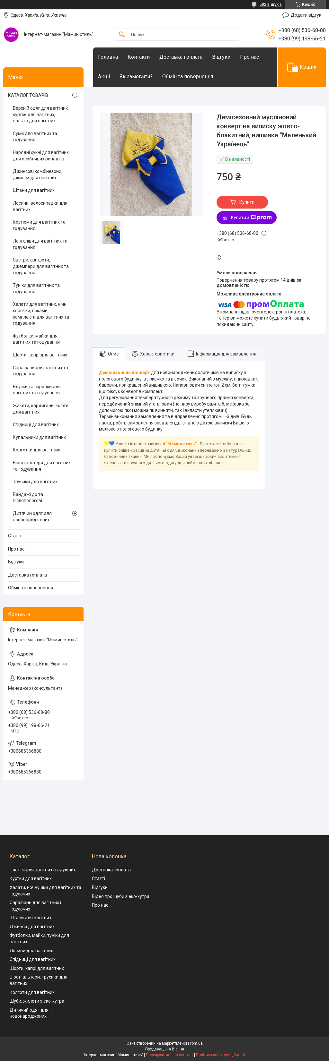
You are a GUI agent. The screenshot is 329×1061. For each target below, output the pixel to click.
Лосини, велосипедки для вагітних (40, 206)
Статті (14, 535)
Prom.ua (195, 1043)
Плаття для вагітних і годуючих (43, 869)
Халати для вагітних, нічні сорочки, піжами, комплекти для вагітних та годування (41, 314)
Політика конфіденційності (220, 1055)
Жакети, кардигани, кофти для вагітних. (40, 409)
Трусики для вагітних (35, 481)
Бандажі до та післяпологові (28, 497)
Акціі (104, 76)
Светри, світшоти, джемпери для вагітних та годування (41, 266)
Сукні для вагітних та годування (35, 136)
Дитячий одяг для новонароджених (32, 516)
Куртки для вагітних (31, 878)
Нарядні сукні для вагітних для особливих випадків (41, 155)
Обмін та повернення (187, 76)
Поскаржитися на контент (169, 1055)
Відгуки (221, 57)
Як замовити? (136, 76)
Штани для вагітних (34, 190)
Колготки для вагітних (36, 449)
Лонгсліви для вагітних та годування (40, 244)
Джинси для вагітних (32, 926)
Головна (108, 57)
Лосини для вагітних (31, 950)
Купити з (251, 217)
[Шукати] (121, 35)
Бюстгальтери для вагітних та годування (42, 466)
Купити (246, 202)
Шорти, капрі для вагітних (40, 354)
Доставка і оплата (180, 57)
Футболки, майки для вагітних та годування (36, 339)
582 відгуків (271, 4)
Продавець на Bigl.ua (164, 1049)
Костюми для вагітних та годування (39, 225)
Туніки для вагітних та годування (36, 288)
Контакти (139, 57)
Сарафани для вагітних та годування (40, 371)
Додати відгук (306, 15)
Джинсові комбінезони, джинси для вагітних (37, 174)
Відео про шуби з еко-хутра (120, 896)
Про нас (249, 57)
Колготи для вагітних (32, 992)
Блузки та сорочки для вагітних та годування (37, 390)
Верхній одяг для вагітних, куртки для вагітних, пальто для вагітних (41, 114)
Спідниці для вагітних (36, 424)
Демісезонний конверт (124, 372)
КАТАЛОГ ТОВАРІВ (28, 95)
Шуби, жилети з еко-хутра (37, 1001)
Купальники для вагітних (39, 437)
